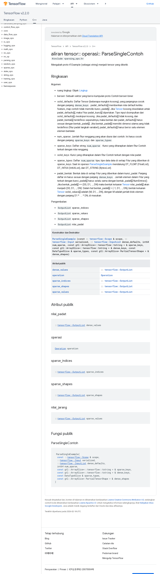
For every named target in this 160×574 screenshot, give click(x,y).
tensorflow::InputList (107, 241)
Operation (107, 275)
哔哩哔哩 (49, 553)
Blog (47, 538)
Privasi (63, 569)
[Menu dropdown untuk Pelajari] (64, 3)
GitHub (150, 3)
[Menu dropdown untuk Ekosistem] (98, 3)
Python (23, 19)
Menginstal (41, 3)
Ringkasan (9, 19)
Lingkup (83, 90)
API (66, 46)
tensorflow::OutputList (118, 269)
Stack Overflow (109, 548)
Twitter (48, 548)
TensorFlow (56, 46)
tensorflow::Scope (101, 238)
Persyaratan (51, 569)
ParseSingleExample (101, 164)
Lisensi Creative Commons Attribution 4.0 (126, 500)
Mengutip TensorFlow (112, 558)
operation (58, 275)
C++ (93, 46)
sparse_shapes (60, 286)
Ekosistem (89, 3)
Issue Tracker (108, 538)
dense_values (60, 269)
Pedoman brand (110, 553)
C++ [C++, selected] (34, 19)
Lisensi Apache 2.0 (87, 503)
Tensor (119, 108)
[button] (20, 23)
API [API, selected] (72, 3)
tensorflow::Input (63, 241)
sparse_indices (61, 280)
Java (44, 19)
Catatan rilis (108, 543)
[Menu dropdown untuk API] (77, 3)
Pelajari (56, 3)
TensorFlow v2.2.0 (16, 13)
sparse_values (60, 291)
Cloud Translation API (92, 36)
